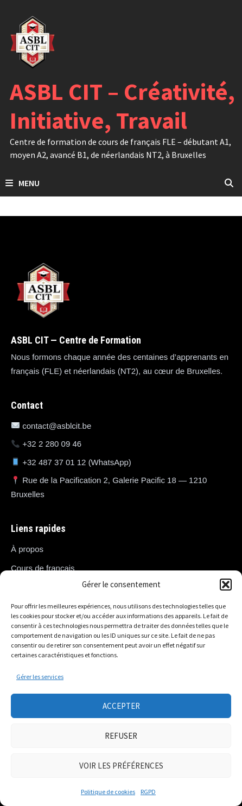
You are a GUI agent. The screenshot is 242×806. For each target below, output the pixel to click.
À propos (27, 549)
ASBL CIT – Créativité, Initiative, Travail (122, 106)
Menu (22, 182)
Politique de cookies (108, 792)
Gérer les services (39, 676)
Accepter (121, 706)
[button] (225, 584)
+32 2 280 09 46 (51, 443)
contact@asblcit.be (56, 425)
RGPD (148, 792)
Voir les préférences (121, 765)
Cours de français (43, 568)
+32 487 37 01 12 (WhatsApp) (76, 462)
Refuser (121, 736)
